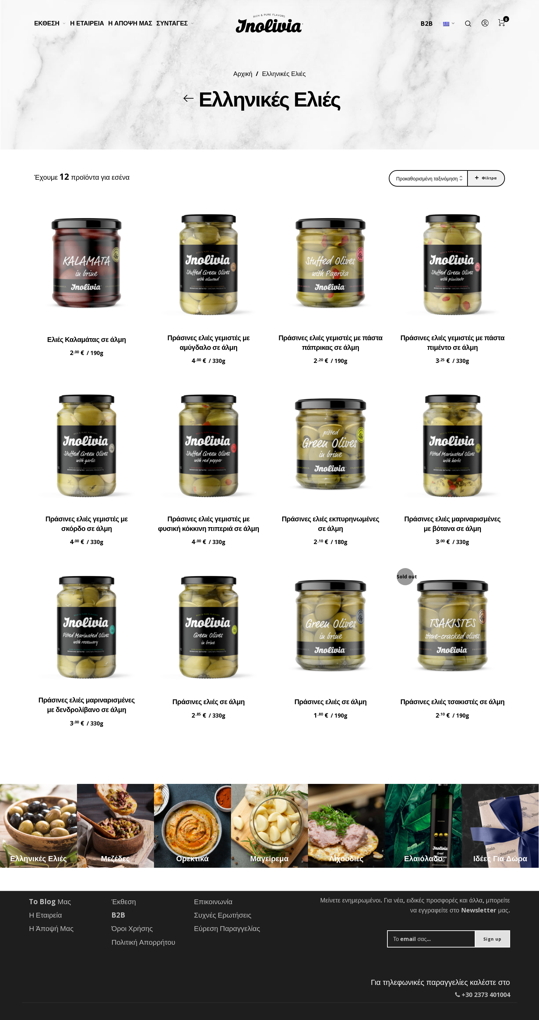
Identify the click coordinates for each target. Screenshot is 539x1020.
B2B (426, 23)
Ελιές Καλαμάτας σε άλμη (86, 339)
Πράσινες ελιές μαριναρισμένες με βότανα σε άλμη (452, 523)
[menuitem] (52, 23)
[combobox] (428, 179)
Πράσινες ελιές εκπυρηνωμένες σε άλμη (330, 523)
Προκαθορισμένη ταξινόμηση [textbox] (427, 178)
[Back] (188, 98)
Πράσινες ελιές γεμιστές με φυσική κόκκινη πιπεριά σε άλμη (208, 523)
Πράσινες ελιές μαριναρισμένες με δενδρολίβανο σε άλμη (86, 704)
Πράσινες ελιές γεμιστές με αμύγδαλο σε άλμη (208, 342)
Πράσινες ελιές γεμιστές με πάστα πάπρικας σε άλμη (330, 342)
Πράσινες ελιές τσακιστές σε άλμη (452, 701)
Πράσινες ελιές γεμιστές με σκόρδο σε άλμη (86, 523)
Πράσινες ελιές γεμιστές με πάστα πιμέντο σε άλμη (452, 342)
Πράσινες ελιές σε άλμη (209, 701)
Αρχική (242, 73)
